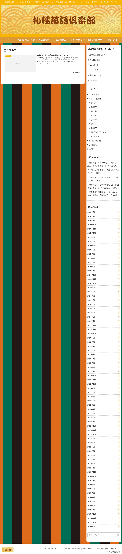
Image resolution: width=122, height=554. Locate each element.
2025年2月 (103, 266)
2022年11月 (103, 379)
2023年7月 (103, 346)
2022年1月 (103, 421)
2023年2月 (103, 367)
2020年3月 (103, 501)
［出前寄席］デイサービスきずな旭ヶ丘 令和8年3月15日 (103, 178)
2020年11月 (103, 472)
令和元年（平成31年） (99, 132)
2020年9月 (103, 480)
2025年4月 (103, 258)
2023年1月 (103, 371)
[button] (118, 535)
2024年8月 (103, 291)
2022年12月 (103, 375)
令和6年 (94, 111)
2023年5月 (103, 354)
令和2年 (94, 128)
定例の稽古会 (93, 65)
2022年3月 (103, 413)
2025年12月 (103, 224)
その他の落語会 (95, 141)
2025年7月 (103, 245)
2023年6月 (103, 350)
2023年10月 (103, 333)
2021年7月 (103, 442)
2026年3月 (103, 212)
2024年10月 (103, 283)
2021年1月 (103, 467)
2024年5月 (103, 304)
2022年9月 (103, 388)
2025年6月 (103, 249)
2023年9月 (103, 337)
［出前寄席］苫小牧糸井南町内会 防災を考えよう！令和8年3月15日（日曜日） (103, 186)
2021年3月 (103, 459)
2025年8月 (103, 241)
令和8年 (94, 103)
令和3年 (94, 124)
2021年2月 (103, 463)
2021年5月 (103, 451)
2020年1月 (103, 509)
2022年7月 (103, 396)
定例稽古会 (93, 145)
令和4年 (94, 120)
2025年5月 (103, 254)
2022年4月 (103, 409)
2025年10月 (103, 233)
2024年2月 (103, 316)
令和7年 (94, 107)
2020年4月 (103, 497)
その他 (91, 149)
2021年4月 (103, 455)
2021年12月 (103, 425)
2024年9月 (103, 287)
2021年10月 (103, 434)
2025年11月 (103, 228)
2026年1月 (103, 220)
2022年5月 (103, 404)
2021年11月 (103, 430)
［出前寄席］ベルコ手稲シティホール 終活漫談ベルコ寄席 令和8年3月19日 (103, 164)
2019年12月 (103, 513)
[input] (103, 534)
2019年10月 (103, 522)
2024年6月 (103, 300)
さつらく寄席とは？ (96, 70)
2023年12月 (103, 325)
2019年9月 (103, 526)
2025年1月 (103, 270)
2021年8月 (103, 438)
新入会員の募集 (94, 60)
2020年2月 (103, 505)
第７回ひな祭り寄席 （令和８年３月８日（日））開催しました (103, 171)
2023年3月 (103, 363)
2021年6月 (103, 446)
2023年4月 (103, 358)
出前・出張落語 (95, 99)
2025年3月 (103, 262)
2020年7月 (103, 488)
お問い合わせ (93, 80)
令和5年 (94, 115)
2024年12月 (103, 274)
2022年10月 (103, 383)
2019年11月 (103, 518)
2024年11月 (103, 279)
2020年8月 (103, 484)
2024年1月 (103, 321)
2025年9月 (103, 237)
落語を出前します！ (96, 75)
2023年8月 (103, 342)
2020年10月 (103, 476)
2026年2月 (103, 216)
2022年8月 (103, 392)
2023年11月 (103, 329)
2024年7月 (103, 295)
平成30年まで (96, 136)
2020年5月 (103, 492)
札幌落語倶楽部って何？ (97, 55)
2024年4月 (103, 308)
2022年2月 (103, 417)
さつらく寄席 (94, 94)
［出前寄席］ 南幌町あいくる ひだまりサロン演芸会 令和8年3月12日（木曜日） (103, 195)
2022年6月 (103, 400)
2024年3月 (103, 312)
